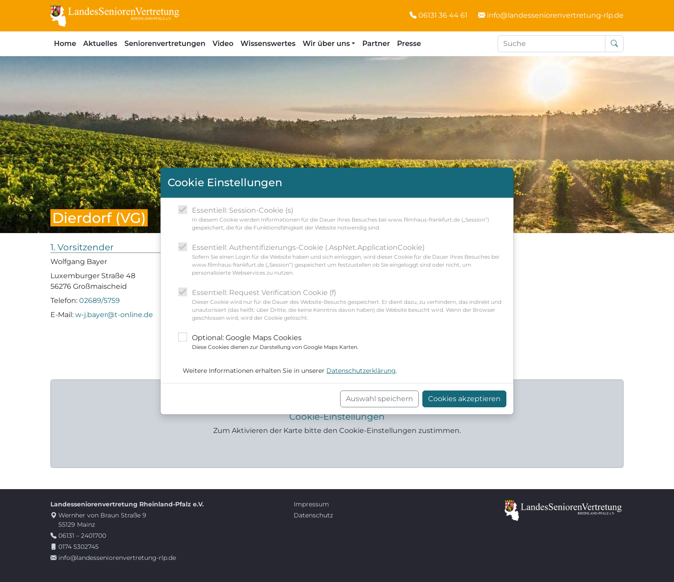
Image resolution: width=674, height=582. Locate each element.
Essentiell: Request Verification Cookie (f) (349, 305)
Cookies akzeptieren (464, 398)
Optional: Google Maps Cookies (275, 342)
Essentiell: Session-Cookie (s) (349, 219)
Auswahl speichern (379, 398)
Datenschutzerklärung (361, 371)
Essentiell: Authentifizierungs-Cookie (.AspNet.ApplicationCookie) (349, 260)
